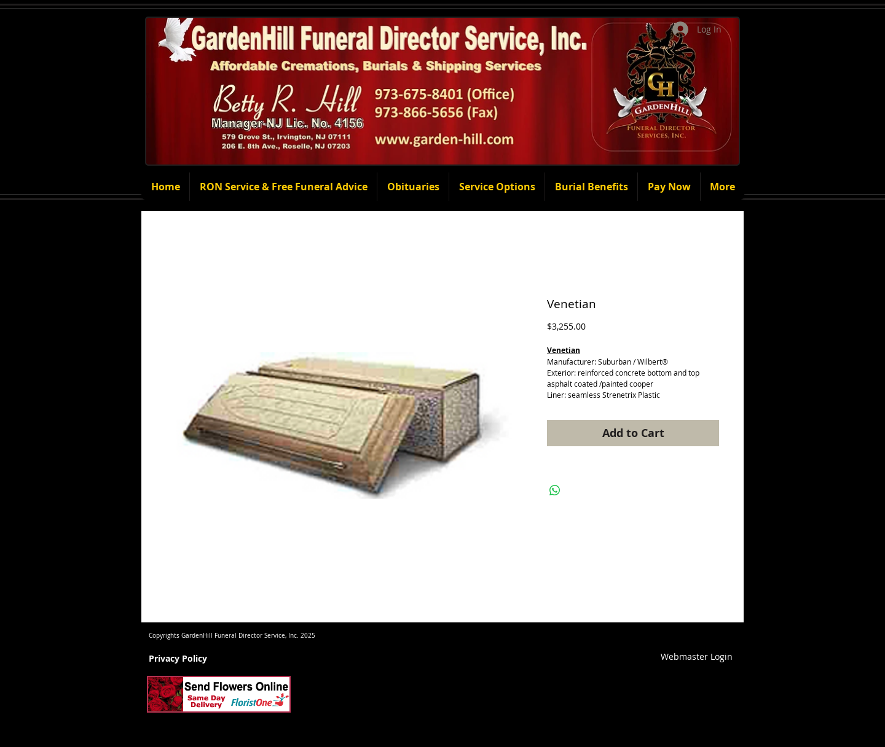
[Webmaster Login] (696, 656)
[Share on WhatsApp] (555, 490)
